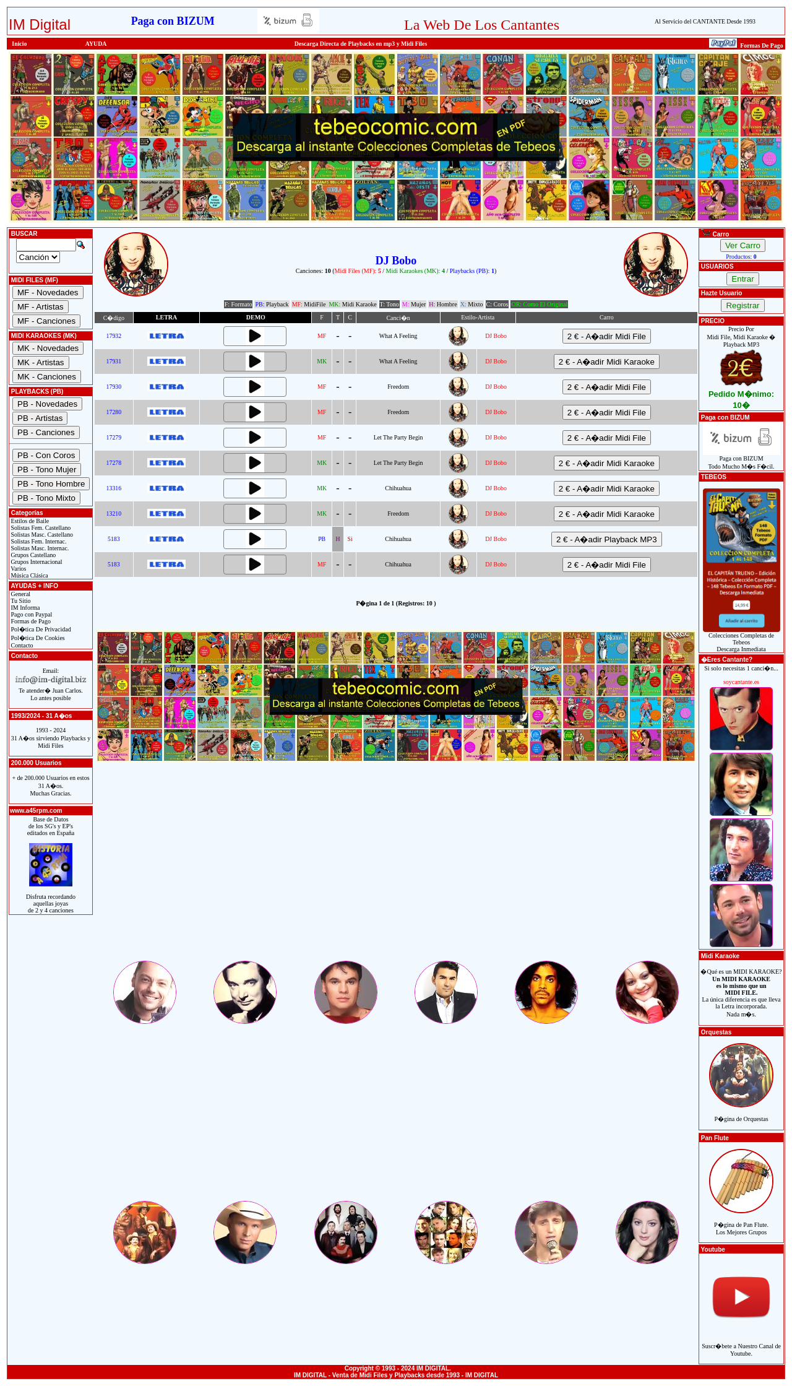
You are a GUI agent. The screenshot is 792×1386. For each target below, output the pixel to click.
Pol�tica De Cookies (37, 638)
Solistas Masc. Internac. (39, 548)
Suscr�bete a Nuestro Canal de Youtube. (741, 1343)
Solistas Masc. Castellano (41, 534)
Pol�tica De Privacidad (40, 629)
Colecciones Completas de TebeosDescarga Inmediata (741, 639)
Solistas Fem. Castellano (40, 527)
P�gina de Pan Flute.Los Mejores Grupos (741, 1222)
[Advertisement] (396, 872)
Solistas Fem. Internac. (37, 541)
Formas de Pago (30, 621)
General (19, 594)
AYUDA (96, 43)
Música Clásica (28, 575)
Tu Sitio (19, 600)
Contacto (21, 645)
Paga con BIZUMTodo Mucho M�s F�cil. (741, 459)
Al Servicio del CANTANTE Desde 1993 (705, 21)
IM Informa (24, 607)
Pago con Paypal (30, 614)
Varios (17, 568)
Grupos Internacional (35, 561)
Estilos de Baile (29, 521)
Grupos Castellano (32, 555)
